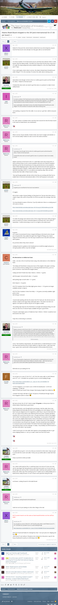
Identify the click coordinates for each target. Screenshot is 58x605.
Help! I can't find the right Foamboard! (16, 553)
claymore (6, 262)
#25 (55, 117)
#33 (55, 354)
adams (19, 37)
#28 (55, 182)
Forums (20, 17)
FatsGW (6, 381)
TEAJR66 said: (17, 497)
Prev (3, 41)
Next (15, 41)
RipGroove (5, 37)
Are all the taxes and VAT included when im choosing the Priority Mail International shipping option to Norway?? (19, 560)
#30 (55, 229)
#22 (55, 59)
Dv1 (6, 554)
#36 (55, 448)
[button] (24, 17)
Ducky (7, 563)
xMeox (6, 53)
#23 (55, 77)
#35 (55, 400)
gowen (6, 67)
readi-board (42, 37)
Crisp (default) (6, 601)
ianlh (6, 101)
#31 (55, 254)
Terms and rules (37, 601)
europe (23, 37)
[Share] (53, 45)
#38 (55, 478)
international (36, 37)
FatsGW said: (17, 521)
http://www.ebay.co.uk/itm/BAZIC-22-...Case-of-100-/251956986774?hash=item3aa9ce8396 (34, 528)
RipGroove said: (17, 327)
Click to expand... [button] (34, 339)
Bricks (45, 573)
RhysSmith (8, 573)
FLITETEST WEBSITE (7, 597)
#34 (55, 373)
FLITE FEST (14, 597)
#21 (55, 45)
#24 (55, 93)
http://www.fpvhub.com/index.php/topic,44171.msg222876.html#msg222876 (33, 210)
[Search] (49, 17)
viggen (6, 237)
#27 (55, 145)
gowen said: (16, 96)
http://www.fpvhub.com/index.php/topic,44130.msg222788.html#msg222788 (33, 207)
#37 (55, 463)
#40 (55, 512)
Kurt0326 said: (17, 149)
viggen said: (16, 185)
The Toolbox (19, 568)
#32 (55, 323)
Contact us (29, 601)
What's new (32, 17)
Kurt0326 (6, 85)
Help (48, 601)
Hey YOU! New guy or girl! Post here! (21, 554)
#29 (55, 216)
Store (12, 17)
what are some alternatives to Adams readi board (19, 572)
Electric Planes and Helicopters (23, 580)
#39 (55, 494)
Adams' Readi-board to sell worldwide (16, 567)
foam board (29, 37)
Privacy (44, 601)
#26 (55, 132)
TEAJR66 (6, 456)
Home (5, 17)
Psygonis (7, 568)
